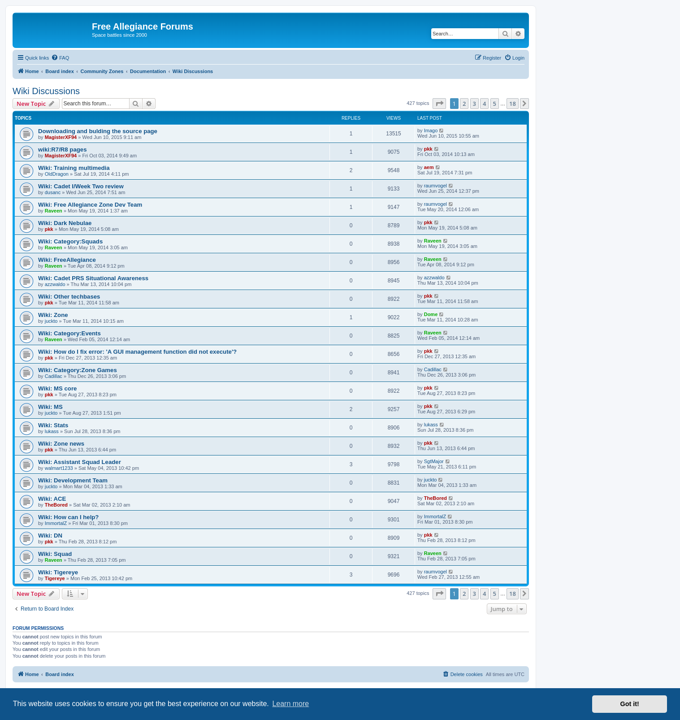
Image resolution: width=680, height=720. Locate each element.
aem (429, 167)
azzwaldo (55, 284)
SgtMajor (434, 461)
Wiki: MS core (57, 388)
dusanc (53, 192)
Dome (431, 314)
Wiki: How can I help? (68, 517)
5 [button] (494, 104)
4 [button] (484, 104)
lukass (52, 431)
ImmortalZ (56, 523)
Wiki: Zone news (61, 443)
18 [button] (512, 104)
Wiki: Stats (53, 425)
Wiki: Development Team (73, 480)
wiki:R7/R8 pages (62, 149)
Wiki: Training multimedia (74, 168)
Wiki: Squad (55, 554)
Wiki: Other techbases (69, 296)
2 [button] (464, 104)
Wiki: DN (50, 535)
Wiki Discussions (46, 91)
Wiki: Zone (53, 315)
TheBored (56, 504)
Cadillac (53, 376)
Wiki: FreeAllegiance (67, 259)
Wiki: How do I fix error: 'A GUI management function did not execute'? (137, 351)
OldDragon (57, 174)
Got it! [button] (629, 703)
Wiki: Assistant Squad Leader (79, 462)
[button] (439, 103)
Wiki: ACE (52, 498)
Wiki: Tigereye (58, 572)
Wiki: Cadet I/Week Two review (81, 186)
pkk (428, 149)
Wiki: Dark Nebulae (64, 223)
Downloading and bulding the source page (97, 131)
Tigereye (55, 578)
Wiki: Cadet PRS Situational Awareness (93, 278)
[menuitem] (60, 57)
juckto (51, 321)
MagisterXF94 (61, 137)
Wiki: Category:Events (69, 333)
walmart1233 (59, 468)
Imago (431, 130)
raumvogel (435, 185)
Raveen (53, 210)
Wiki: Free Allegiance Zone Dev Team (90, 204)
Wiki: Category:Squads (70, 241)
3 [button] (474, 104)
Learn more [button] (290, 703)
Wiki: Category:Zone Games (77, 370)
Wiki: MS (50, 406)
